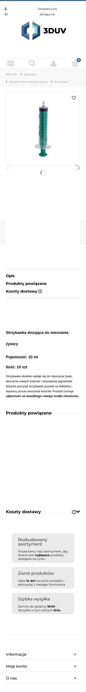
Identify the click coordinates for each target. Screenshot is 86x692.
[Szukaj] (32, 63)
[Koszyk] (75, 63)
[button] (8, 169)
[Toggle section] (78, 511)
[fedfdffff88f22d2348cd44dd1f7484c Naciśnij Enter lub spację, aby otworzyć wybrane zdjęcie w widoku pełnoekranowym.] (43, 128)
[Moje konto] (54, 63)
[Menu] (11, 63)
